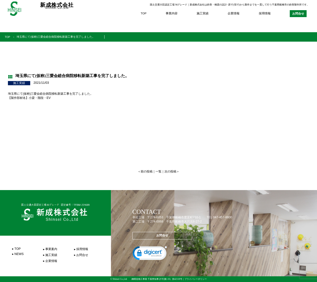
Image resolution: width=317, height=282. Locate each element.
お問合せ (298, 13)
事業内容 (172, 13)
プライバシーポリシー (196, 279)
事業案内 (51, 249)
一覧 (158, 171)
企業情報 (233, 13)
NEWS (19, 254)
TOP (143, 13)
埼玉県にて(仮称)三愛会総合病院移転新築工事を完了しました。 (58, 36)
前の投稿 (147, 171)
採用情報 (265, 13)
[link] (149, 254)
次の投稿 (170, 171)
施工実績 (203, 13)
